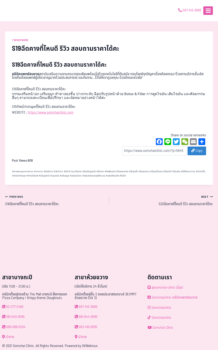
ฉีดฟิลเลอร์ (110, 171)
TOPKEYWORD (20, 40)
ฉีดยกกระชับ (122, 171)
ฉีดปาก (100, 171)
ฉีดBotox (48, 171)
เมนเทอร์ (54, 176)
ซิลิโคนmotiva (188, 171)
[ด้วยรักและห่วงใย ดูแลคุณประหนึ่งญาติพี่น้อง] (15, 10)
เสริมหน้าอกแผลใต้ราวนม (93, 176)
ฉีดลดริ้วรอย (156, 171)
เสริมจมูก (64, 176)
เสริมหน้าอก (76, 176)
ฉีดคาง (78, 171)
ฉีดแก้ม (176, 171)
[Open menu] (208, 10)
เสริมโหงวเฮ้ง (112, 176)
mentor (38, 171)
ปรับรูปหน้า (44, 176)
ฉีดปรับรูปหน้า (89, 171)
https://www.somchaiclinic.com (50, 112)
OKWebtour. (90, 346)
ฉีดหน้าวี (167, 171)
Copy (196, 151)
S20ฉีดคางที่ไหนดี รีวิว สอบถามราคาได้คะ (163, 200)
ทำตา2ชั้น (200, 171)
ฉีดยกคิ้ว (133, 171)
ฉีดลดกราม (144, 171)
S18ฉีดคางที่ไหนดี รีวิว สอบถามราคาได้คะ (55, 200)
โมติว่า (122, 176)
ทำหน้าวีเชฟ (32, 176)
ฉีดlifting (69, 171)
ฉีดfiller (58, 171)
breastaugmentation (22, 171)
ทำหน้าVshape (19, 176)
